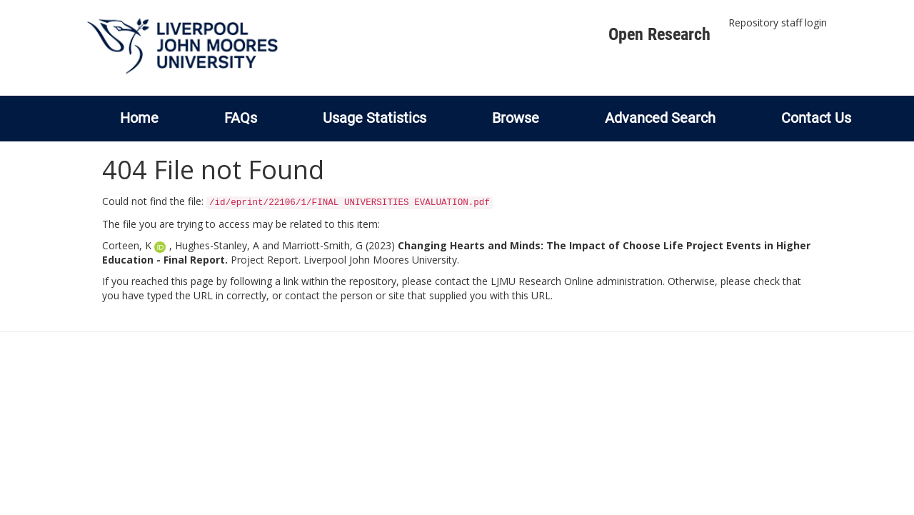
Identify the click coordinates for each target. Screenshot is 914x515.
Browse (515, 117)
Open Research (659, 34)
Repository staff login (777, 22)
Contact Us (816, 117)
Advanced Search (660, 117)
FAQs (240, 117)
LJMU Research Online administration (577, 281)
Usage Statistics (374, 117)
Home (139, 117)
